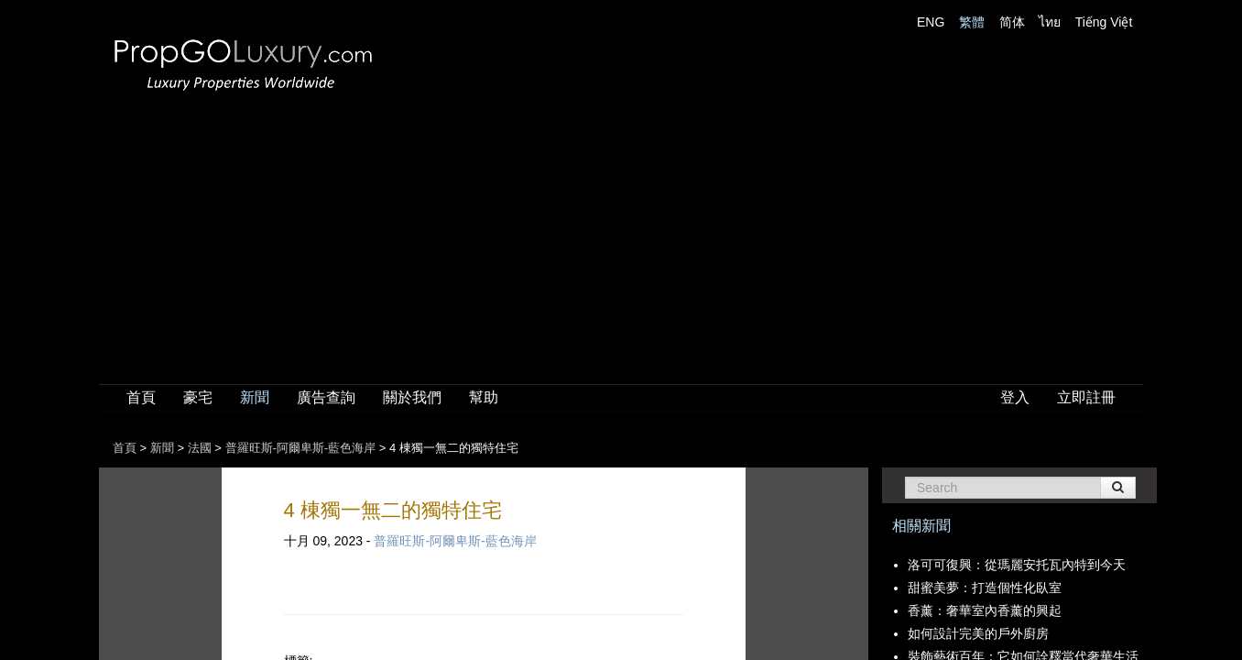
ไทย (1050, 22)
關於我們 (412, 397)
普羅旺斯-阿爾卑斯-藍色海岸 (455, 541)
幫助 (483, 397)
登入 (1015, 397)
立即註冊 (1086, 397)
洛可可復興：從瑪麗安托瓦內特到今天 (1017, 564)
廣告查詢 (326, 397)
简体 (1012, 22)
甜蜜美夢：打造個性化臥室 (985, 587)
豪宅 (197, 397)
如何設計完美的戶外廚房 (978, 633)
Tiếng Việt (1104, 22)
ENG (930, 22)
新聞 (254, 397)
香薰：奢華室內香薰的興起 (985, 610)
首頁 (141, 397)
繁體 (972, 22)
